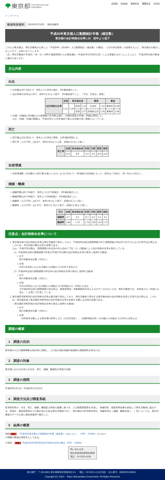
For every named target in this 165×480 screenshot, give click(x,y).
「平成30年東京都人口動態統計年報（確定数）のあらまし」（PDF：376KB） (57, 433)
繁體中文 (146, 3)
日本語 (114, 3)
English (124, 3)
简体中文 (135, 3)
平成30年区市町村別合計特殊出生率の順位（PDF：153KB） (52, 442)
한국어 (157, 3)
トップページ (12, 15)
